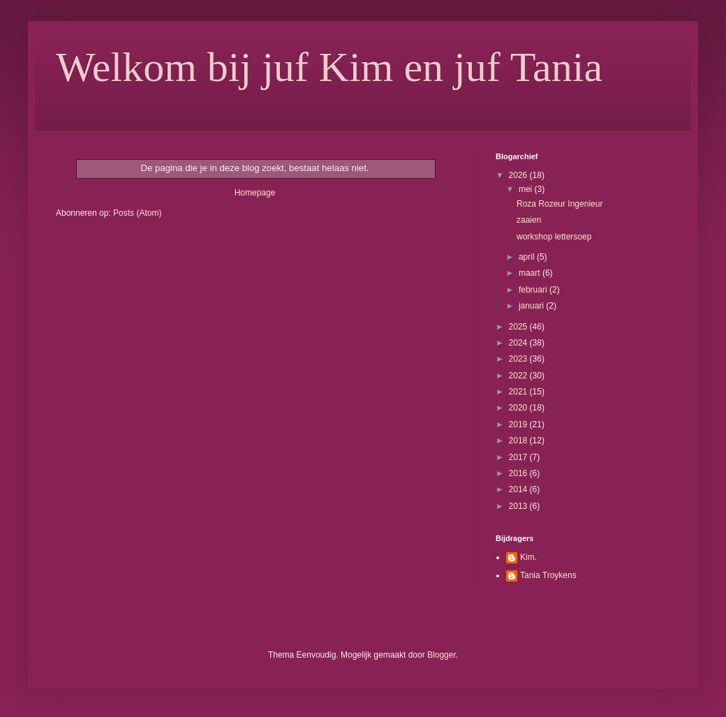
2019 (519, 424)
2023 (519, 359)
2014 (519, 489)
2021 (519, 392)
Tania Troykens (548, 575)
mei (527, 189)
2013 (519, 506)
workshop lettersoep (554, 237)
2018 (519, 440)
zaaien (529, 220)
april (528, 257)
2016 (519, 473)
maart (530, 273)
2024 (519, 343)
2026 (519, 175)
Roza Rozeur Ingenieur (559, 204)
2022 (519, 375)
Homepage (255, 193)
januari (532, 306)
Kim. (528, 557)
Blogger (441, 655)
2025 (519, 327)
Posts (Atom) (137, 213)
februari (534, 290)
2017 (519, 457)
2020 (519, 408)
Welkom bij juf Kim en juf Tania (329, 67)
